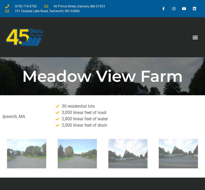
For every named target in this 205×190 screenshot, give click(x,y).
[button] (195, 37)
